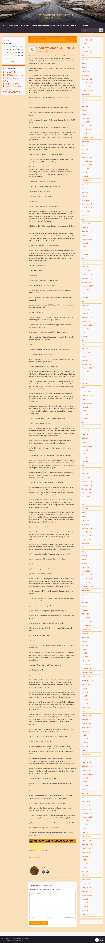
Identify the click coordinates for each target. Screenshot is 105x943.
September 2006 (87, 774)
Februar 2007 (86, 754)
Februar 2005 (86, 836)
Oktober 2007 (86, 723)
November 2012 (87, 485)
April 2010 (85, 606)
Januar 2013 (86, 477)
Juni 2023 (85, 102)
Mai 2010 (85, 602)
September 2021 (87, 165)
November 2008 (87, 672)
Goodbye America (49, 51)
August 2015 (86, 372)
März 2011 (85, 563)
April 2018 (85, 258)
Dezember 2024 (87, 52)
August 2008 (86, 684)
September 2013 (87, 446)
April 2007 (85, 747)
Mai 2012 (85, 508)
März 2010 (85, 610)
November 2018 (87, 231)
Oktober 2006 (86, 770)
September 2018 (87, 239)
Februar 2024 (86, 71)
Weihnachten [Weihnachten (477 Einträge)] (11, 92)
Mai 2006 (85, 790)
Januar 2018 (86, 270)
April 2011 (85, 559)
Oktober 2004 (86, 848)
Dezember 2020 (87, 176)
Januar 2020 (86, 200)
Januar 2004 (86, 883)
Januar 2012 (86, 524)
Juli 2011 (84, 547)
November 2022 (87, 130)
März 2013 (85, 469)
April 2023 (85, 110)
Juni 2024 (85, 55)
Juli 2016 (84, 333)
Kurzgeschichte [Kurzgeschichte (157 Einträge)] (11, 83)
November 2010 (87, 579)
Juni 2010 (85, 598)
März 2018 (85, 262)
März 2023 (85, 114)
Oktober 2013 (86, 442)
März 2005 (85, 832)
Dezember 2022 (87, 126)
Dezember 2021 (87, 157)
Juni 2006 (85, 786)
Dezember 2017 (87, 274)
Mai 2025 (85, 44)
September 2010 (87, 586)
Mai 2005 (85, 829)
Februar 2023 (86, 118)
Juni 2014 (85, 415)
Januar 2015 (86, 391)
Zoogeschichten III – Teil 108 (40, 38)
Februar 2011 (86, 567)
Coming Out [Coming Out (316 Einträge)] (10, 72)
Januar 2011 (86, 571)
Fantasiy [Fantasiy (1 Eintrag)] (21, 75)
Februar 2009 (86, 661)
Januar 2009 (86, 665)
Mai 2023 (85, 106)
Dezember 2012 (87, 481)
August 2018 (86, 243)
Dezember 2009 (87, 622)
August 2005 (86, 821)
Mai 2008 (85, 696)
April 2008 (85, 700)
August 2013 (86, 450)
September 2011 (87, 540)
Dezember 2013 (87, 434)
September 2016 (87, 325)
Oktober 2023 (86, 87)
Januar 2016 (86, 352)
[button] (99, 940)
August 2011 (86, 544)
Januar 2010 (86, 618)
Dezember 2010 (87, 575)
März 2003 (85, 914)
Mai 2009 (85, 649)
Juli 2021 (84, 173)
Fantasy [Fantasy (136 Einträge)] (7, 78)
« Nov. (12, 61)
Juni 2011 (85, 551)
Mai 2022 (85, 153)
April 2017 (85, 301)
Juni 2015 (85, 380)
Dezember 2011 (87, 528)
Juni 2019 (85, 216)
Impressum (84, 25)
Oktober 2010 (86, 583)
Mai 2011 (85, 555)
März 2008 (85, 704)
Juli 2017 (84, 294)
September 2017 (87, 286)
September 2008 (87, 680)
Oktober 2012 (86, 489)
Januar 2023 (86, 122)
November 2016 (87, 317)
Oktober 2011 (86, 536)
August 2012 (86, 497)
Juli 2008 (84, 688)
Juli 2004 (84, 860)
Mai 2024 (85, 59)
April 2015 (85, 387)
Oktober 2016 (86, 321)
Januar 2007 (86, 758)
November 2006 (87, 766)
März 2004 (85, 875)
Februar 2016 (86, 348)
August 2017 (86, 290)
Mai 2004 (85, 868)
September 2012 (87, 493)
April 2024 (85, 63)
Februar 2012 (86, 520)
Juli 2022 (84, 145)
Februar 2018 (86, 266)
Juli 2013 (84, 454)
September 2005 (87, 817)
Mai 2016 (85, 337)
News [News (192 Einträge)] (19, 86)
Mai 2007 (85, 743)
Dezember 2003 (87, 887)
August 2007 (86, 731)
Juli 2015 (84, 376)
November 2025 (87, 40)
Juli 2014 (84, 411)
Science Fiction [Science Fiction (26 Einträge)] (9, 89)
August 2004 (86, 856)
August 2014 (86, 407)
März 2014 (85, 426)
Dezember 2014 (87, 395)
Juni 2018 (85, 251)
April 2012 (85, 512)
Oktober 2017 (86, 282)
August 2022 (86, 141)
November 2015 (87, 360)
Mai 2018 (85, 255)
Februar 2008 (86, 708)
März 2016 (85, 344)
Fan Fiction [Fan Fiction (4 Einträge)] (15, 75)
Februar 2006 (86, 801)
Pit (39, 51)
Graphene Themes (18, 940)
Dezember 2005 (87, 809)
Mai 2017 (85, 298)
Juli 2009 (84, 641)
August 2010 (86, 590)
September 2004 (87, 852)
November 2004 (87, 844)
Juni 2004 (85, 864)
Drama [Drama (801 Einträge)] (7, 75)
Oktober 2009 (86, 629)
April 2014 (85, 422)
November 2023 (87, 83)
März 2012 (85, 516)
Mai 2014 (85, 419)
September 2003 (87, 895)
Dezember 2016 (87, 313)
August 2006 (86, 778)
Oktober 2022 (86, 134)
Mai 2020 (85, 192)
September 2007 (87, 727)
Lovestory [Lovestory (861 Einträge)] (9, 86)
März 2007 (85, 750)
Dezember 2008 (87, 668)
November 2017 (87, 278)
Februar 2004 (86, 879)
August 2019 (86, 212)
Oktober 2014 (86, 399)
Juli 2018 (84, 247)
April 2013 (85, 465)
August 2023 (86, 94)
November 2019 (87, 208)
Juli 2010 (84, 594)
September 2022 (87, 137)
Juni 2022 (85, 149)
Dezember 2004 (87, 840)
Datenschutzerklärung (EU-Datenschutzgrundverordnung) (54, 25)
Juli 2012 (84, 501)
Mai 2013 (85, 462)
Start (4, 25)
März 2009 (85, 657)
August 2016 (86, 329)
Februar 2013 (86, 473)
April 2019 (85, 219)
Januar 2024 (86, 75)
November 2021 (87, 161)
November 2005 (87, 813)
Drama (34, 857)
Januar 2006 (86, 805)
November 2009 (87, 626)
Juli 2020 (84, 184)
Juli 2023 (84, 98)
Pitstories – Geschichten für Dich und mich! (52, 14)
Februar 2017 (86, 305)
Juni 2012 (85, 504)
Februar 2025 (86, 48)
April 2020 (85, 196)
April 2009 (85, 653)
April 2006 (85, 793)
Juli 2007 (84, 735)
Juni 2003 (85, 903)
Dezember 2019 (87, 204)
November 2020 (87, 180)
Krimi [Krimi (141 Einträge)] (6, 80)
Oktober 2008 (86, 676)
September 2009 (87, 633)
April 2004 (85, 872)
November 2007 (87, 719)
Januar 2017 (86, 309)
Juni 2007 (85, 739)
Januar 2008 (86, 711)
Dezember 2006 (87, 762)
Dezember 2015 (87, 356)
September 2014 (87, 403)
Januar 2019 (86, 223)
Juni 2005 (85, 825)
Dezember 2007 (87, 715)
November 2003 (87, 891)
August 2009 (86, 637)
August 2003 (86, 899)
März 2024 (85, 67)
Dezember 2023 (87, 79)
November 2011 (87, 532)
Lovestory (40, 857)
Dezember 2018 (87, 227)
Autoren (25, 25)
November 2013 (87, 438)
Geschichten (13, 25)
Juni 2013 (85, 458)
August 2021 (86, 169)
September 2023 (87, 91)
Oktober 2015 (86, 364)
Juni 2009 (85, 645)
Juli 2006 (84, 782)
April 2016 (85, 340)
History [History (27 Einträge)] (15, 78)
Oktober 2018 (86, 235)
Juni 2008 (85, 692)
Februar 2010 (86, 614)
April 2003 (85, 911)
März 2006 (85, 797)
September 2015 (87, 368)
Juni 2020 (85, 188)
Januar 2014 (86, 430)
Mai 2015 (85, 383)
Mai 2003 (85, 907)
